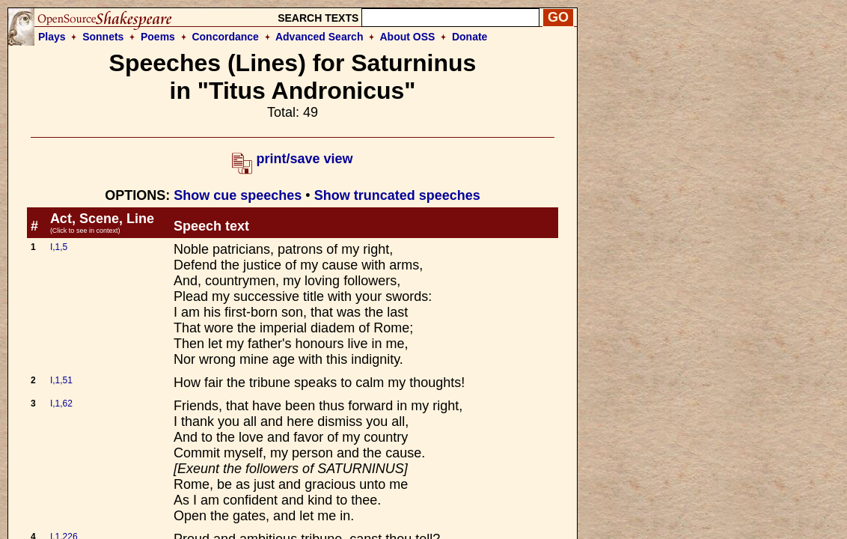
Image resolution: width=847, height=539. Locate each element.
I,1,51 (61, 380)
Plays (52, 37)
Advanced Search (319, 37)
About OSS (407, 37)
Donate (469, 37)
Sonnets (102, 37)
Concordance (225, 37)
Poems (158, 37)
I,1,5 (58, 247)
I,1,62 (61, 403)
